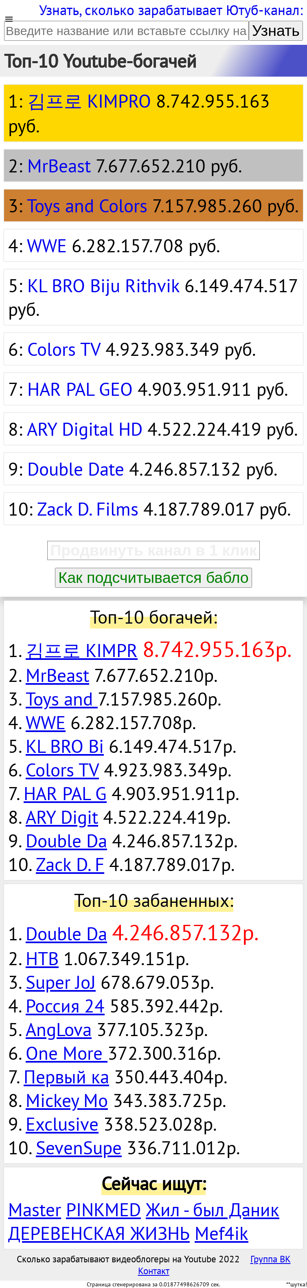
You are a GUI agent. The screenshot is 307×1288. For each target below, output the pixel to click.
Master (34, 1209)
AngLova (59, 1029)
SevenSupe (79, 1147)
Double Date (75, 469)
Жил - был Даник (212, 1209)
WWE (47, 245)
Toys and (62, 698)
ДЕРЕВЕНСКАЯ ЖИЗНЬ (99, 1233)
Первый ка (66, 1076)
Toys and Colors (87, 205)
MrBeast (59, 165)
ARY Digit (62, 817)
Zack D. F (70, 864)
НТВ (42, 958)
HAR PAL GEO (80, 389)
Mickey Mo (67, 1100)
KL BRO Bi (65, 746)
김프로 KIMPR (82, 650)
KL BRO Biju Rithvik (103, 285)
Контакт (153, 1271)
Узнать (276, 30)
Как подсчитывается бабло (153, 577)
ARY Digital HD (85, 429)
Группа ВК (270, 1259)
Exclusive (62, 1124)
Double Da (66, 840)
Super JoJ (61, 982)
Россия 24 (65, 1005)
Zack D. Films (87, 508)
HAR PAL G (65, 793)
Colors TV (64, 349)
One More (66, 1053)
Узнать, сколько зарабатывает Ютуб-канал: (171, 10)
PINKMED (103, 1209)
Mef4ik (221, 1233)
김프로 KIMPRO (89, 100)
